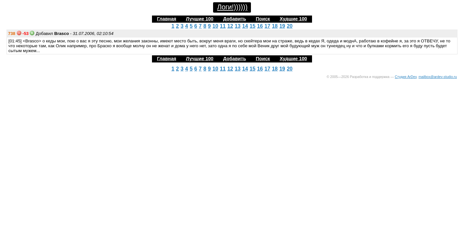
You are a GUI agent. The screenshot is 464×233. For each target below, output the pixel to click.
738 (11, 33)
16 (260, 26)
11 (223, 26)
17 (267, 26)
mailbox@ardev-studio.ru (437, 77)
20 (290, 26)
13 (238, 26)
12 (230, 26)
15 (252, 26)
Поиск (263, 18)
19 (282, 26)
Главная (166, 18)
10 (215, 26)
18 (275, 26)
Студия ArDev (405, 77)
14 (245, 26)
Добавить (234, 18)
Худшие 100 (293, 18)
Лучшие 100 (199, 18)
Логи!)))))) (232, 7)
